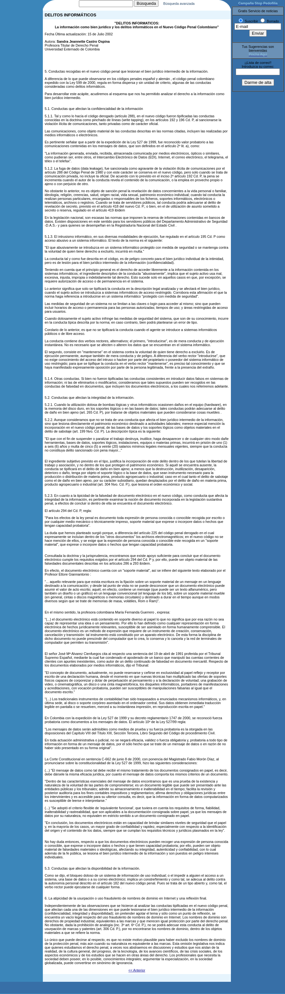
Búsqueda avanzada (186, 4)
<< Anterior (136, 971)
